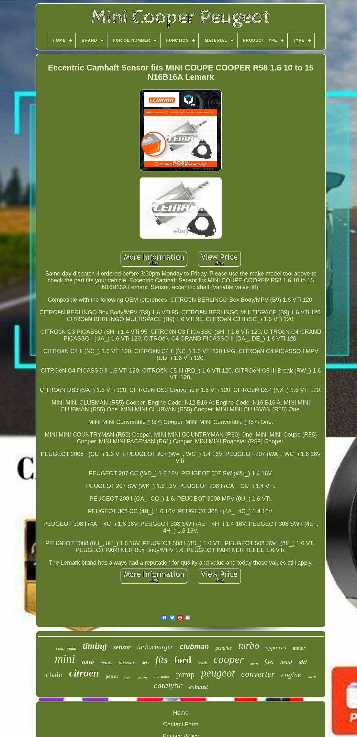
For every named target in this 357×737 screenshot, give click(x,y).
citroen (84, 673)
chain (54, 674)
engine (291, 675)
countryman (66, 648)
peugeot (218, 673)
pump (185, 674)
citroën (142, 677)
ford (182, 660)
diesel (254, 664)
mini (65, 659)
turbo (248, 645)
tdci (302, 662)
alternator (161, 676)
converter (257, 674)
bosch (202, 663)
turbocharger (155, 647)
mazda (106, 662)
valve (311, 676)
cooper (228, 659)
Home (180, 713)
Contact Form (180, 724)
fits (161, 659)
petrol (112, 676)
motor (299, 648)
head (286, 661)
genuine (223, 648)
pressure (127, 662)
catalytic (168, 685)
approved (276, 648)
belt (145, 662)
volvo (87, 662)
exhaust (198, 687)
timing (95, 646)
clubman (194, 647)
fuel (269, 661)
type (127, 677)
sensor (121, 647)
